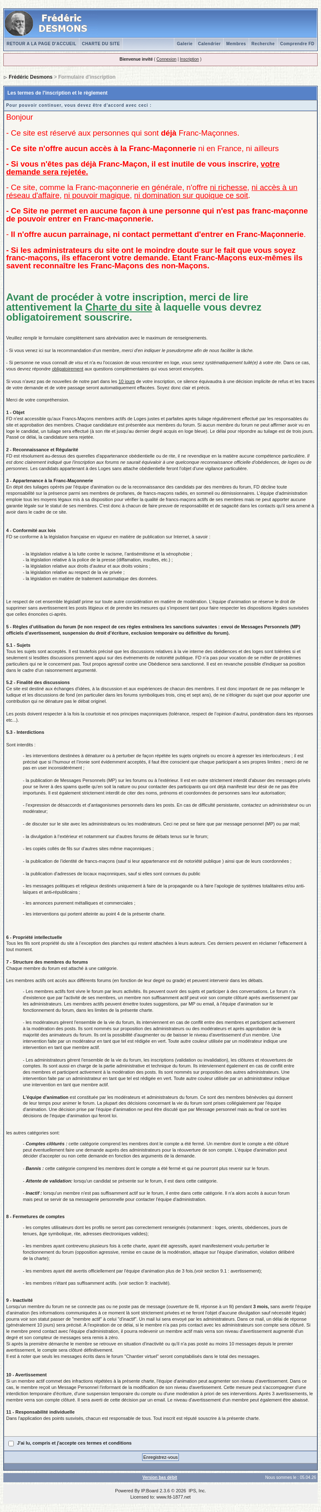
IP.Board (149, 1490)
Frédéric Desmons (31, 77)
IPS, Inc (197, 1490)
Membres (236, 43)
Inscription (189, 59)
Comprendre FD (297, 43)
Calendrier (209, 43)
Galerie (184, 43)
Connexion (166, 59)
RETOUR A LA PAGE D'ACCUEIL (41, 43)
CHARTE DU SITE (101, 43)
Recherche (263, 43)
